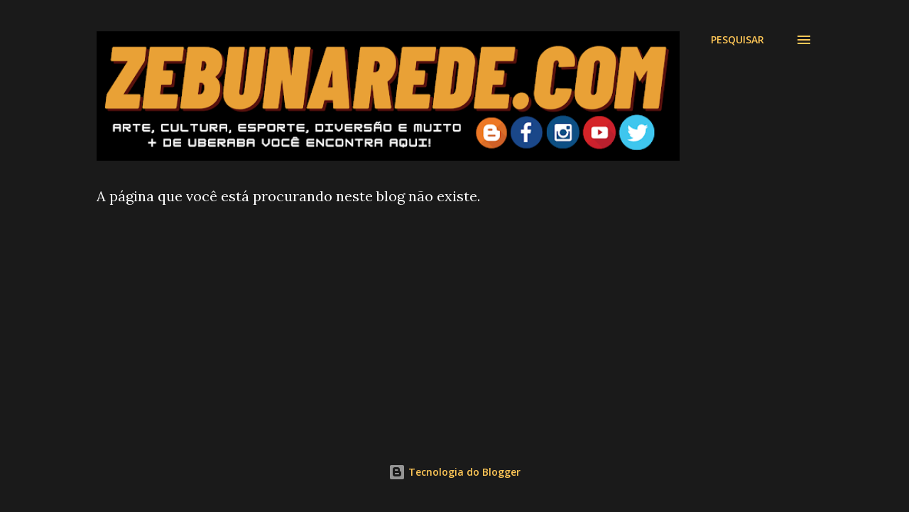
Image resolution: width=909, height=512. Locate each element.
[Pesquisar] (737, 39)
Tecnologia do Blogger (454, 472)
